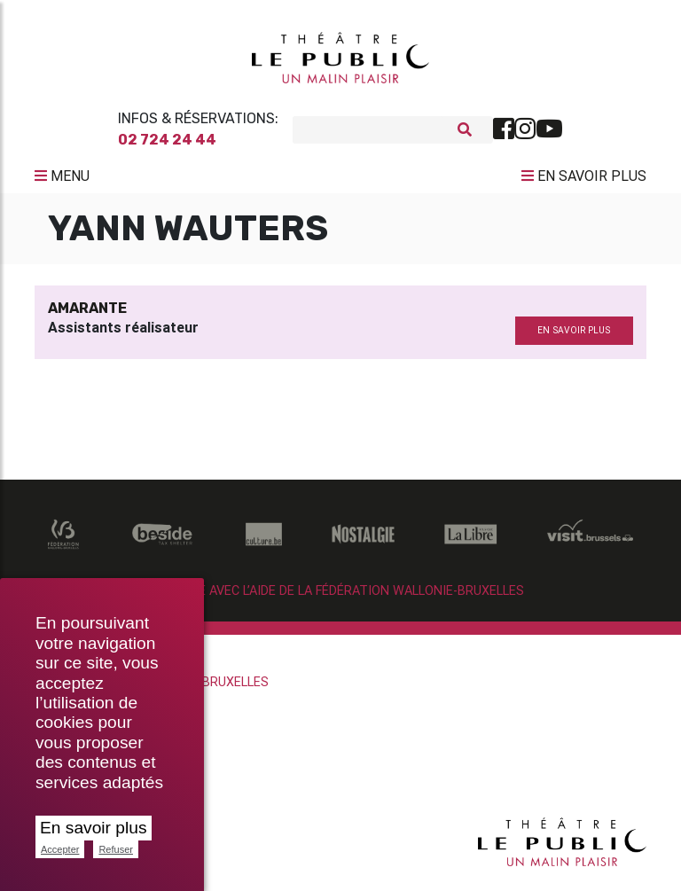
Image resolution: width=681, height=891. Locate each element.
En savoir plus (93, 827)
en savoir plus (573, 337)
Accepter (60, 849)
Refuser (115, 849)
